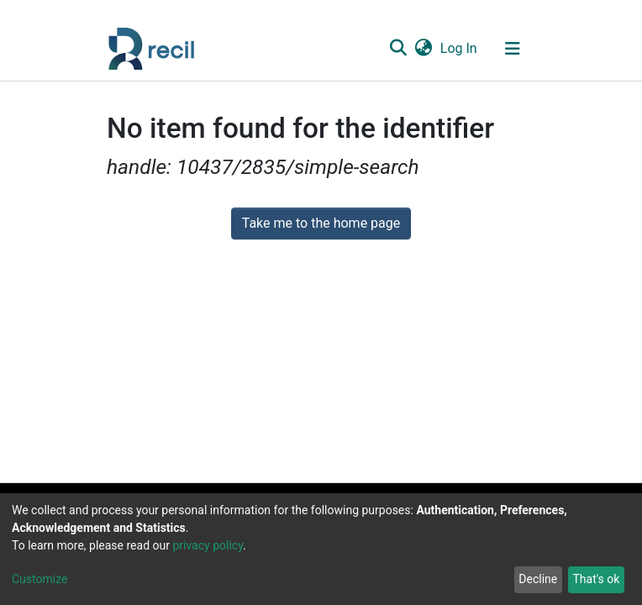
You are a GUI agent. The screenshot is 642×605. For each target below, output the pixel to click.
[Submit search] (397, 49)
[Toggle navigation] (512, 49)
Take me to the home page (321, 223)
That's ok (595, 579)
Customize (39, 579)
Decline (537, 579)
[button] (423, 49)
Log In (459, 48)
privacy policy (207, 545)
